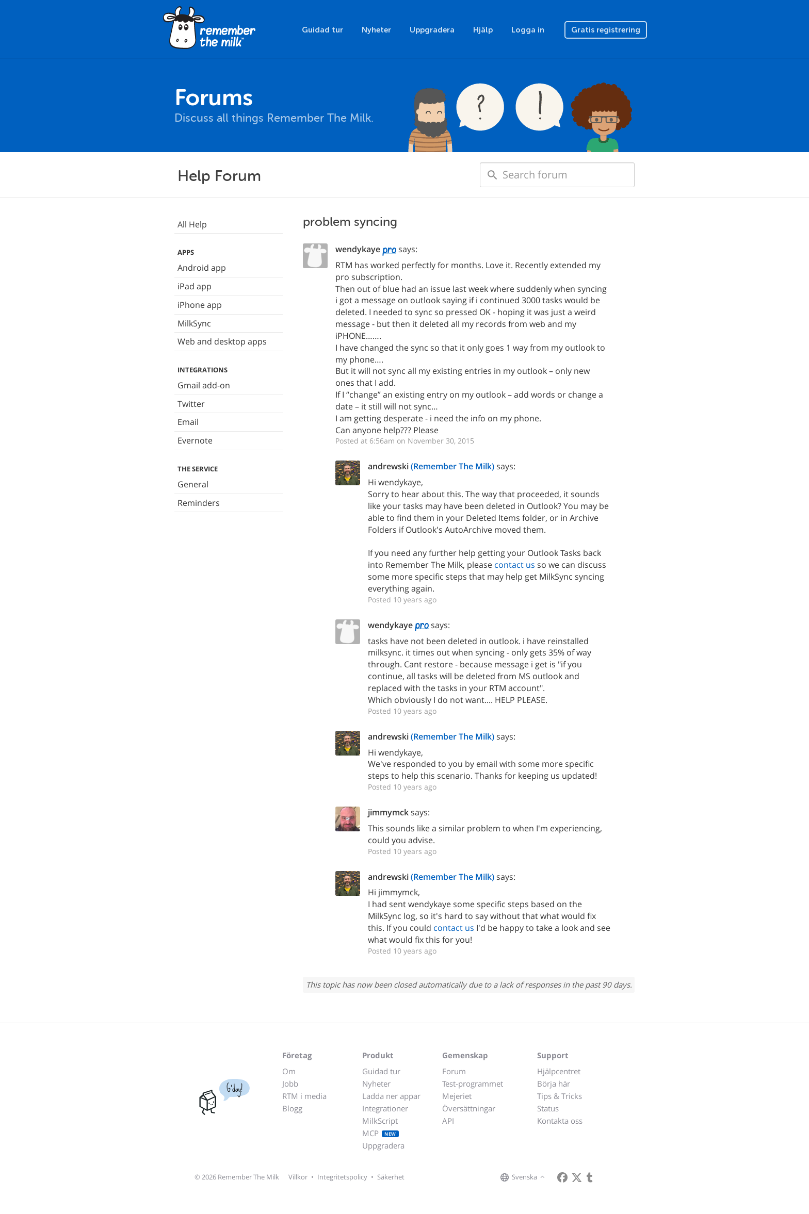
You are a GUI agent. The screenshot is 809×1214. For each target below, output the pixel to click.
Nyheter (376, 30)
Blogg (292, 1108)
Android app (201, 267)
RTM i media (304, 1096)
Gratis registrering (605, 30)
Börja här (553, 1083)
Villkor (298, 1177)
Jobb (290, 1083)
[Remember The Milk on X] (577, 1177)
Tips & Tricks (559, 1096)
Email (188, 422)
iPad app (194, 286)
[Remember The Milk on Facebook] (562, 1177)
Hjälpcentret (558, 1071)
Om (289, 1071)
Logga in (527, 30)
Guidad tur (322, 30)
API (448, 1120)
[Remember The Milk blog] (590, 1177)
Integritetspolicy (342, 1177)
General (192, 484)
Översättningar (468, 1108)
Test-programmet (472, 1083)
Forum (454, 1071)
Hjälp (483, 30)
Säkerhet (391, 1177)
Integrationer (385, 1108)
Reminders (198, 502)
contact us (514, 564)
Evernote (195, 440)
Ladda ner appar (391, 1096)
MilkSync (194, 323)
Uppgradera (432, 30)
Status (548, 1108)
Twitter (191, 403)
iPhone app (199, 304)
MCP (380, 1133)
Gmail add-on (203, 385)
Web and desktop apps (222, 341)
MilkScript (380, 1120)
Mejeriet (457, 1096)
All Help (192, 224)
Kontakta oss (560, 1120)
